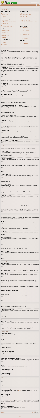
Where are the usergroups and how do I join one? (26, 14)
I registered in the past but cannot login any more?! (7, 15)
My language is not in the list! (4, 23)
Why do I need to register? (4, 12)
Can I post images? (3, 42)
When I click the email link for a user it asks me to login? (7, 26)
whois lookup (11, 400)
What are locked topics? (4, 45)
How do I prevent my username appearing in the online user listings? (9, 21)
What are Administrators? (23, 12)
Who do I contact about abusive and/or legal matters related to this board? (28, 42)
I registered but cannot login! (4, 14)
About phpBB (13, 391)
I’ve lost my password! (3, 16)
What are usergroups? (22, 13)
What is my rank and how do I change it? (5, 25)
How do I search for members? (23, 29)
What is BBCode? (3, 40)
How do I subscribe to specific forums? (24, 34)
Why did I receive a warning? (4, 34)
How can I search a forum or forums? (24, 27)
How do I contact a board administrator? (24, 43)
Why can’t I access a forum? (4, 33)
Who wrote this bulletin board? (23, 41)
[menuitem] (36, 5)
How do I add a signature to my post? (5, 30)
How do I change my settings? (4, 20)
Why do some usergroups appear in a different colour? (26, 15)
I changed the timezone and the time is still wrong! (7, 22)
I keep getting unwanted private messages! (25, 20)
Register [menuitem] (39, 5)
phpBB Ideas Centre (31, 395)
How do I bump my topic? (4, 37)
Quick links (1, 5)
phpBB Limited (20, 390)
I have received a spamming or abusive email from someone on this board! (28, 21)
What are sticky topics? (4, 44)
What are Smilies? (3, 41)
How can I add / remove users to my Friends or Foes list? (26, 24)
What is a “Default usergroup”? (23, 16)
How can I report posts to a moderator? (5, 35)
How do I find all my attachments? (24, 38)
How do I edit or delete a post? (4, 29)
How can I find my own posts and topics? (25, 30)
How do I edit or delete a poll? (4, 32)
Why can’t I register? (3, 13)
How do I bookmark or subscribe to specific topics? (26, 33)
